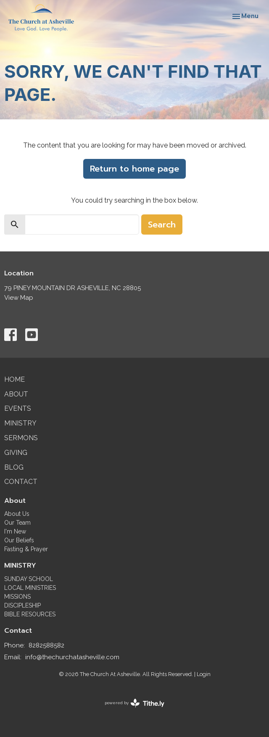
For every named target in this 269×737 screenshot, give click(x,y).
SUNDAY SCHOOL (28, 579)
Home (14, 379)
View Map (18, 297)
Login (204, 674)
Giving (15, 453)
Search (162, 224)
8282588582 (46, 645)
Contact (20, 482)
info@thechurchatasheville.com (72, 657)
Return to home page (134, 168)
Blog (14, 467)
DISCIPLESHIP (22, 605)
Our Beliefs (19, 540)
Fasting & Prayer (26, 549)
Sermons (21, 438)
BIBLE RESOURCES (29, 614)
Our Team (17, 522)
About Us (16, 513)
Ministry (20, 423)
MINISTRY (20, 565)
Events (17, 408)
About (16, 394)
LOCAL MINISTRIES (30, 587)
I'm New (15, 531)
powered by (134, 703)
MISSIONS (17, 596)
